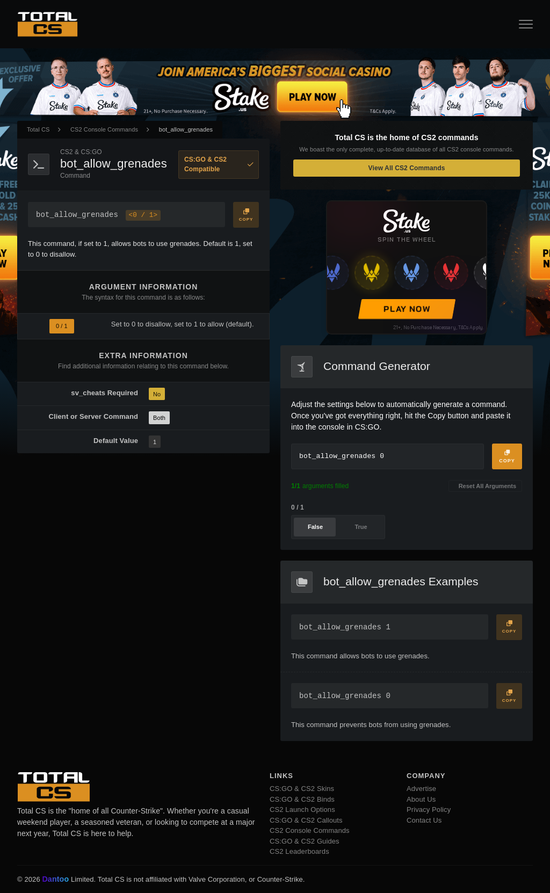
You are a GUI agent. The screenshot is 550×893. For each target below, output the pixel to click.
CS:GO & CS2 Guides (304, 841)
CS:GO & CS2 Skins (302, 789)
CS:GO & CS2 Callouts (306, 820)
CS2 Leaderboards (299, 851)
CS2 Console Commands (104, 129)
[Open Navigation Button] (526, 24)
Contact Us (424, 820)
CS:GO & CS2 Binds (302, 799)
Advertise (421, 789)
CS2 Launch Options (302, 809)
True (360, 527)
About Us (421, 799)
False (315, 527)
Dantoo (55, 879)
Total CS (38, 129)
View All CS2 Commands (406, 168)
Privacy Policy (429, 809)
